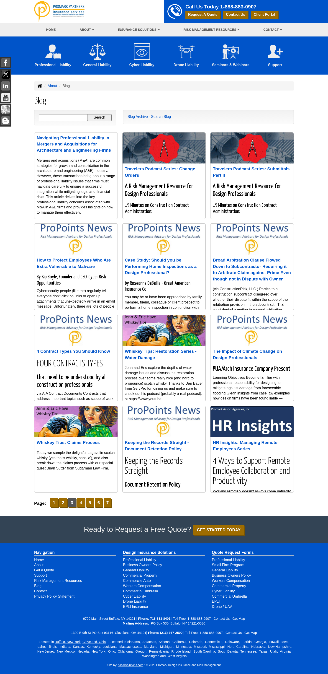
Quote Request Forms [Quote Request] (233, 552)
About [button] (86, 29)
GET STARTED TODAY (219, 530)
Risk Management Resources (58, 581)
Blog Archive (138, 117)
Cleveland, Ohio (94, 642)
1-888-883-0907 (238, 7)
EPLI (216, 601)
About (52, 86)
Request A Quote (203, 14)
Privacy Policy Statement (54, 596)
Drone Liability (134, 601)
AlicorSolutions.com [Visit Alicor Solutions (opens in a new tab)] (130, 665)
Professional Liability (139, 560)
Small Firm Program (228, 565)
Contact (40, 591)
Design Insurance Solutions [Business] (149, 552)
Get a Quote (44, 570)
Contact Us (235, 14)
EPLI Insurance (135, 607)
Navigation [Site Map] (44, 552)
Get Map (238, 618)
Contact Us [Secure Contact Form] (221, 618)
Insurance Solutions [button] (139, 29)
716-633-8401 (160, 618)
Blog (37, 586)
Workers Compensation (142, 586)
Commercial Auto (137, 581)
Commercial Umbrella (140, 591)
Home (51, 29)
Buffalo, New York (68, 642)
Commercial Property (140, 575)
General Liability (136, 570)
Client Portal (264, 14)
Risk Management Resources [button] (212, 29)
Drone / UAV (222, 607)
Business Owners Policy (142, 565)
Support (40, 575)
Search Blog (161, 117)
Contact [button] (272, 29)
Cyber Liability (134, 596)
